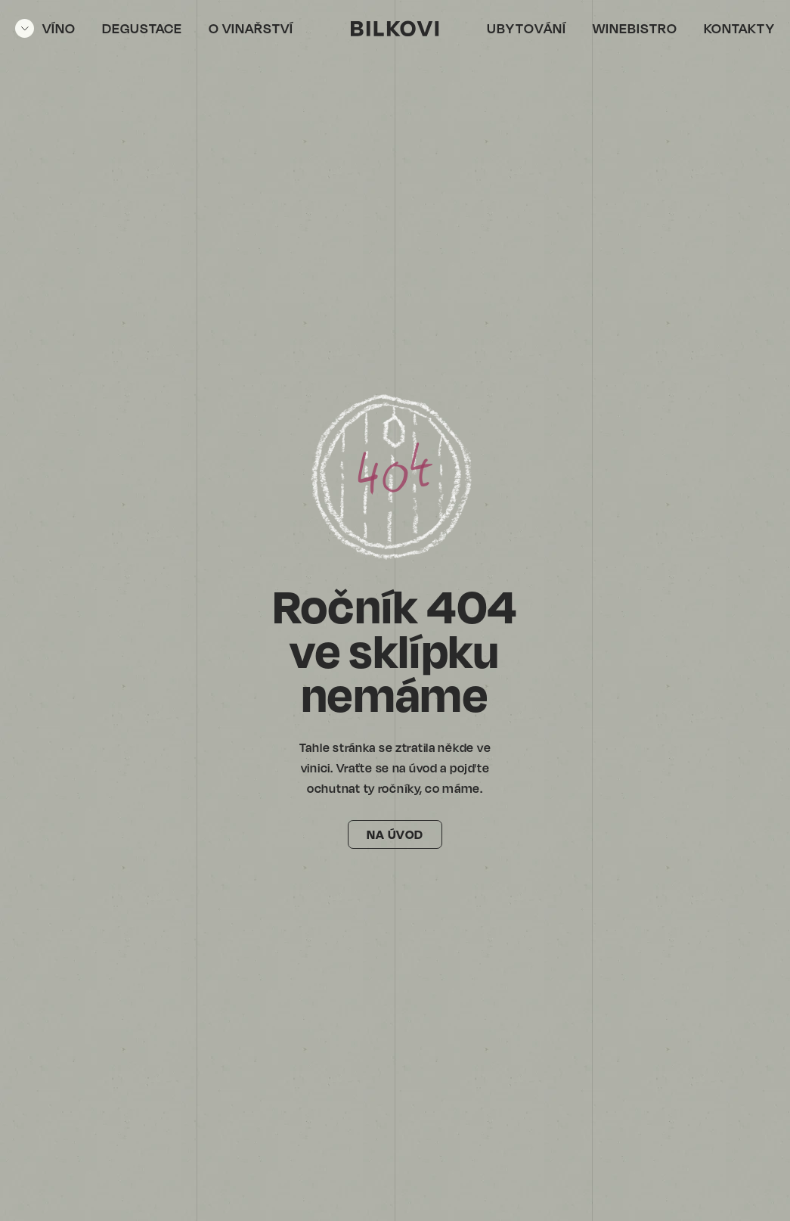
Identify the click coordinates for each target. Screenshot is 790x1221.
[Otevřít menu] (45, 28)
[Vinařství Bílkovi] (395, 28)
